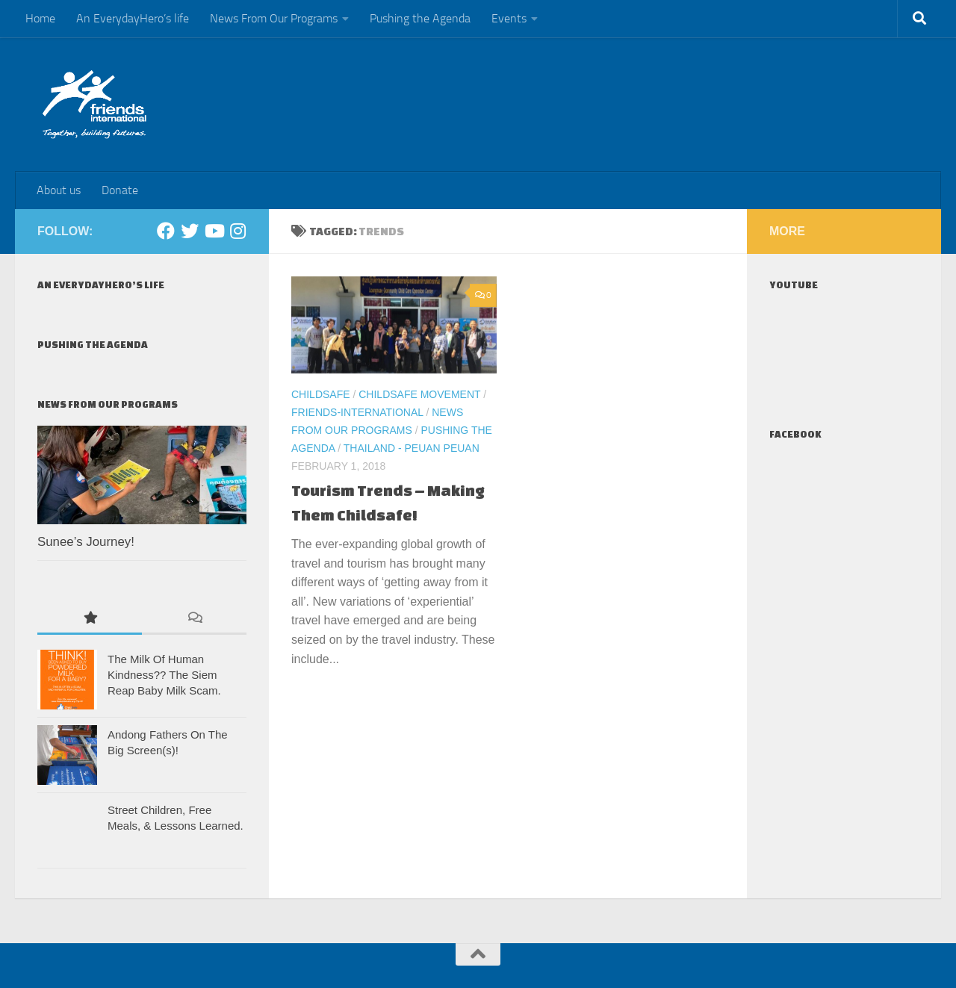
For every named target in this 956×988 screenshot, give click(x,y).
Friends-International (357, 412)
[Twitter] (190, 231)
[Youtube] (214, 231)
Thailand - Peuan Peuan (411, 448)
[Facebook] (166, 231)
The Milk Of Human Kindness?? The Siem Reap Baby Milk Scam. (164, 675)
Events (509, 18)
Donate (120, 190)
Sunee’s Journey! (85, 542)
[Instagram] (237, 231)
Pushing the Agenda (420, 18)
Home (40, 18)
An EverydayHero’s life (132, 18)
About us (59, 190)
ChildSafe (320, 394)
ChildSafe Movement (419, 394)
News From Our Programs (274, 18)
